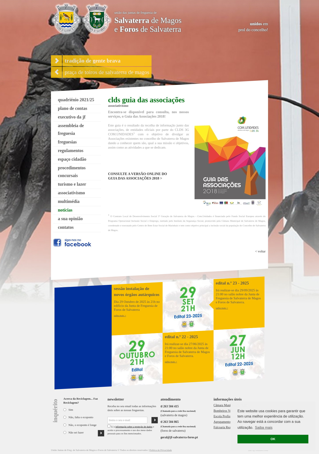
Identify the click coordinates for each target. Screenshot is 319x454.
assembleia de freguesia (71, 129)
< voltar (260, 251)
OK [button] (272, 439)
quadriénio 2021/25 (76, 99)
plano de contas (72, 108)
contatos (66, 227)
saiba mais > (120, 315)
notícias (65, 210)
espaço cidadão (72, 159)
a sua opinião (70, 218)
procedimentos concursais (72, 171)
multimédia (69, 201)
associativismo (71, 192)
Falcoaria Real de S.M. (228, 427)
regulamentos (70, 150)
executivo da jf (71, 116)
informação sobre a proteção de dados (133, 426)
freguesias (67, 141)
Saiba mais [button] (263, 427)
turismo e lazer (72, 184)
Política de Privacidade (160, 450)
